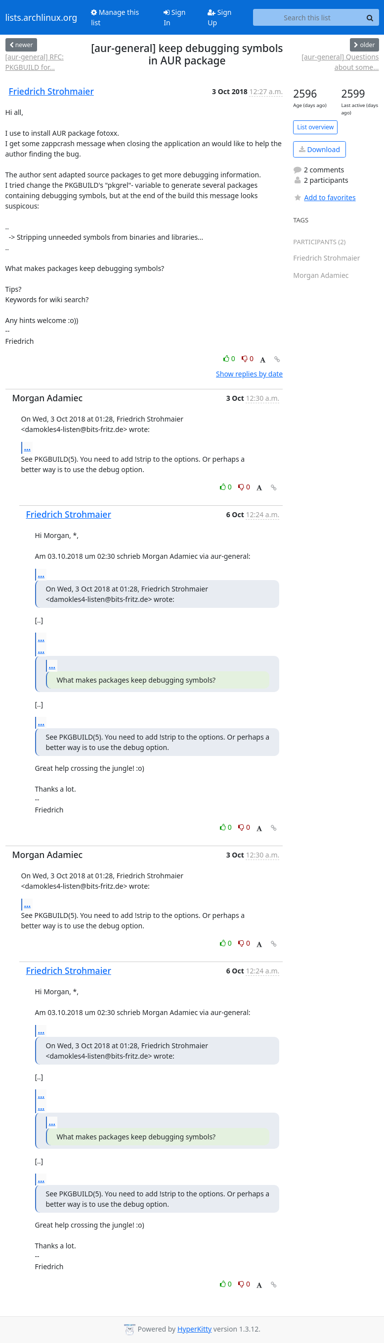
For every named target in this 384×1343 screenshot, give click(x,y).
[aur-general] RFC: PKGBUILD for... (34, 62)
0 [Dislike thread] (248, 358)
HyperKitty (194, 1329)
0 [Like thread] (230, 358)
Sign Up (219, 17)
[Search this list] (307, 17)
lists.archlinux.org (41, 17)
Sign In (174, 17)
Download (319, 149)
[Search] (370, 17)
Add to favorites (324, 197)
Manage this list (115, 17)
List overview (315, 127)
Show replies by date (249, 373)
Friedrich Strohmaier (51, 91)
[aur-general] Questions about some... (340, 62)
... (27, 447)
